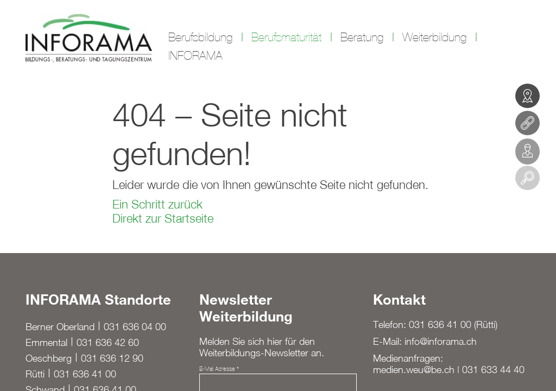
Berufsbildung (200, 37)
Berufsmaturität (286, 37)
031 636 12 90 (112, 358)
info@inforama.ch (441, 341)
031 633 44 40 (493, 369)
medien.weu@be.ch (413, 369)
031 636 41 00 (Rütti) (453, 324)
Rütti (35, 374)
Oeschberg (49, 358)
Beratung (361, 37)
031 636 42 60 (108, 342)
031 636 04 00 (135, 326)
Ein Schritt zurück (157, 204)
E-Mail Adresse (219, 368)
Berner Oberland (60, 326)
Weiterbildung (434, 37)
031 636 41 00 (85, 374)
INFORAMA (195, 55)
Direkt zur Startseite (162, 218)
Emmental (46, 342)
